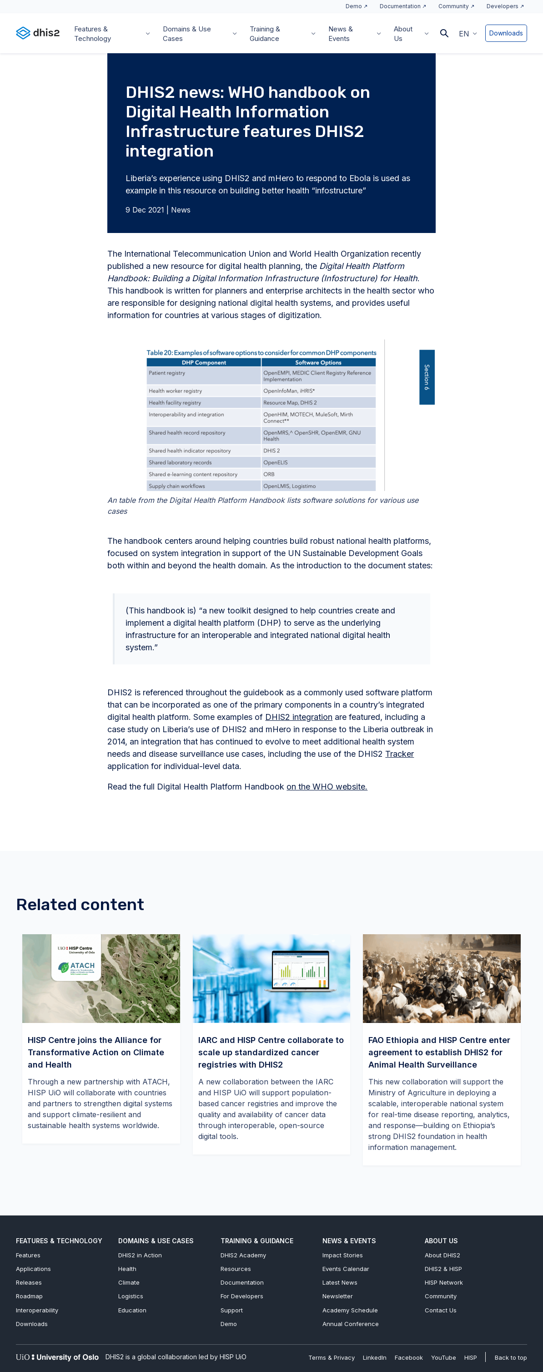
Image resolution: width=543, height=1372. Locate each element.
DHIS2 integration (298, 717)
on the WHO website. (327, 786)
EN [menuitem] (464, 33)
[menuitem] (468, 33)
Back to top (511, 1357)
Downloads (506, 33)
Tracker (399, 754)
